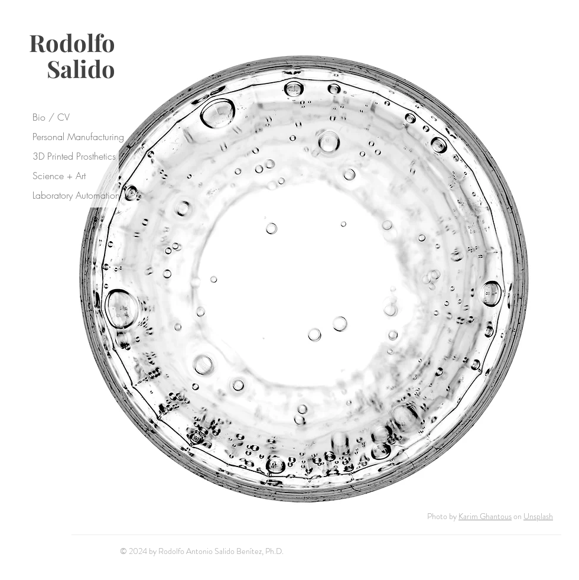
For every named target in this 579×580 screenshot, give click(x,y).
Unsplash (538, 516)
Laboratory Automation (76, 195)
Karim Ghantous (485, 516)
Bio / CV (51, 117)
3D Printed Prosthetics (74, 156)
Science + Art (59, 175)
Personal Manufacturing (77, 136)
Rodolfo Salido (72, 55)
